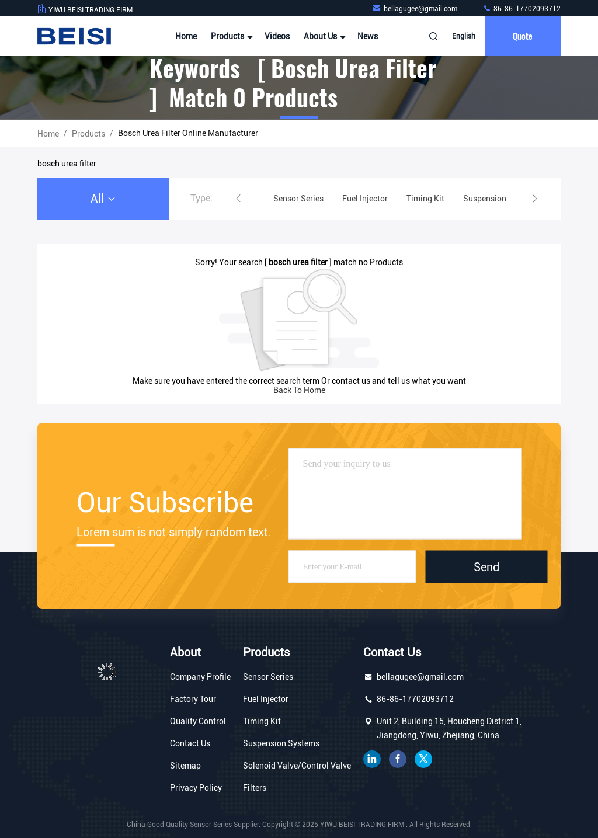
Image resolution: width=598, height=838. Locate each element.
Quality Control (198, 721)
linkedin (372, 759)
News (367, 36)
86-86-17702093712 (521, 9)
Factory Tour (193, 699)
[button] (238, 199)
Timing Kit (262, 721)
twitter (423, 759)
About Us (323, 36)
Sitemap (185, 765)
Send (486, 567)
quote (523, 36)
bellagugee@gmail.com (415, 9)
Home (186, 36)
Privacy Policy (196, 787)
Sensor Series (268, 676)
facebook (397, 759)
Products (231, 36)
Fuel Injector (265, 699)
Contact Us (190, 743)
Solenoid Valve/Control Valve (297, 765)
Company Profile (200, 676)
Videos (277, 36)
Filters (254, 787)
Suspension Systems (281, 743)
